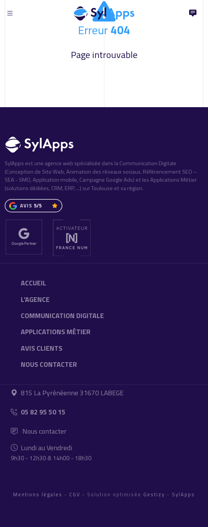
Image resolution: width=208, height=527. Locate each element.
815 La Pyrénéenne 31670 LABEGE (67, 393)
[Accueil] (104, 11)
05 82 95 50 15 (38, 412)
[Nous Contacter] (192, 13)
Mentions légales (37, 494)
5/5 (38, 205)
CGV (74, 494)
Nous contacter (39, 431)
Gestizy (154, 494)
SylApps (183, 494)
